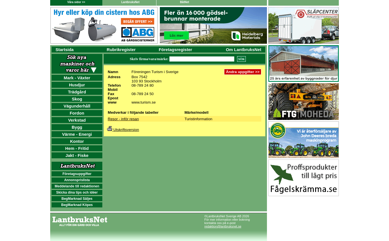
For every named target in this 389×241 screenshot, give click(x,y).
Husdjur (77, 84)
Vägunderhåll (76, 106)
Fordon (77, 113)
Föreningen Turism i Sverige (154, 72)
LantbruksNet (130, 2)
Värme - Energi (77, 134)
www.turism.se (143, 102)
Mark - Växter (77, 77)
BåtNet (184, 2)
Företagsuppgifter (77, 174)
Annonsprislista (77, 180)
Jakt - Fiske (77, 155)
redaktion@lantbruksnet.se (222, 226)
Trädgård (77, 91)
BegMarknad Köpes (77, 205)
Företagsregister (175, 49)
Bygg (77, 127)
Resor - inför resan (123, 119)
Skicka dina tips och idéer (77, 192)
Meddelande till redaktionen (77, 186)
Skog (77, 99)
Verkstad (77, 120)
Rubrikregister (121, 49)
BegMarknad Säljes (76, 199)
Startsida (65, 49)
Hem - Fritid (77, 148)
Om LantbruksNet (243, 49)
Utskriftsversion (123, 130)
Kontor (77, 141)
